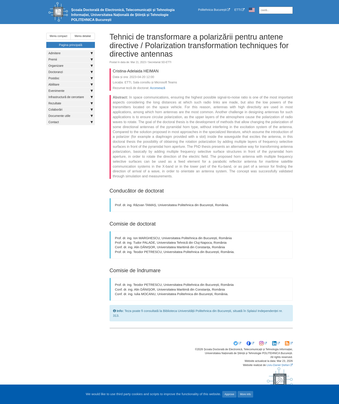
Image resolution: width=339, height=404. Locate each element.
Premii (70, 59)
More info (245, 394)
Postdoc (70, 78)
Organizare (70, 66)
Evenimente (70, 91)
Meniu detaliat (83, 36)
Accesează (157, 88)
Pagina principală (70, 45)
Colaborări (70, 109)
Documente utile (70, 116)
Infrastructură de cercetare (70, 97)
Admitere (70, 53)
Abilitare (70, 84)
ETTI (237, 9)
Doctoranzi (70, 72)
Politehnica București (212, 9)
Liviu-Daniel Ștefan (278, 365)
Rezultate (70, 103)
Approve (229, 394)
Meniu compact (58, 36)
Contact (70, 122)
